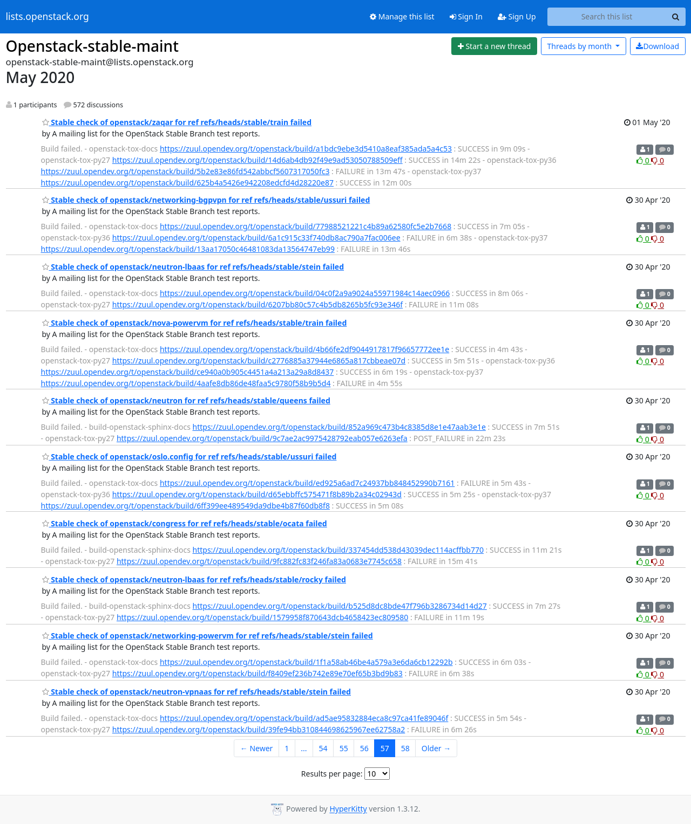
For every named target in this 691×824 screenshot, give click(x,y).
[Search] (676, 17)
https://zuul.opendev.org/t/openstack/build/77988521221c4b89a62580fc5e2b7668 (305, 226)
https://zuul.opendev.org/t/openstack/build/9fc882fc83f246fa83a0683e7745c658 (259, 561)
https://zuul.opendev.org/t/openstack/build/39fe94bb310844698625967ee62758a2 (258, 729)
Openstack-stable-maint (92, 46)
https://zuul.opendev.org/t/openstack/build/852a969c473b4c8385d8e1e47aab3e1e (339, 427)
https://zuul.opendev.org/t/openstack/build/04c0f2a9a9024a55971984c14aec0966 (305, 293)
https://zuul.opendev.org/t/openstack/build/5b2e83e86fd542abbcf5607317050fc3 (185, 171)
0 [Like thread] (643, 160)
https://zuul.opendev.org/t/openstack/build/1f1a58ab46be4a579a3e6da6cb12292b (306, 662)
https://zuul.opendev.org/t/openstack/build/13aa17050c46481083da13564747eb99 (188, 249)
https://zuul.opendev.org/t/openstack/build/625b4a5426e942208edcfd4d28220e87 (187, 182)
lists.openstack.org (47, 16)
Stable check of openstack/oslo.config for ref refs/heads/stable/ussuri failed (189, 456)
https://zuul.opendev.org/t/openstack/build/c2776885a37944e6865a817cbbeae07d (258, 360)
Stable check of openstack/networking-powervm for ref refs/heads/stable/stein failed (207, 635)
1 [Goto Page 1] (286, 748)
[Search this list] (607, 17)
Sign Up (517, 16)
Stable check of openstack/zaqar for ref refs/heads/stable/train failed (177, 122)
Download (657, 46)
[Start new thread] (494, 46)
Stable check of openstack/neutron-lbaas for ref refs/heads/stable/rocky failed (194, 579)
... (304, 748)
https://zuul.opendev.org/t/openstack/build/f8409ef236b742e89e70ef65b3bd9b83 (257, 673)
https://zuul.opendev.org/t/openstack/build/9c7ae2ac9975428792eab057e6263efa (262, 438)
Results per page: (332, 773)
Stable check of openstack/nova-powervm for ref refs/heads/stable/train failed (194, 323)
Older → (436, 748)
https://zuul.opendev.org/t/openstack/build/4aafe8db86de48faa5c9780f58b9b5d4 (186, 383)
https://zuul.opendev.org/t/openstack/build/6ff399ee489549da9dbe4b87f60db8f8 (185, 505)
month (580, 46)
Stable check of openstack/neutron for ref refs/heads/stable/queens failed (186, 400)
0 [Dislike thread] (657, 160)
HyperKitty (348, 809)
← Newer (256, 748)
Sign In (466, 16)
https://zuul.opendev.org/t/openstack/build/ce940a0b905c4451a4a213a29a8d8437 (187, 372)
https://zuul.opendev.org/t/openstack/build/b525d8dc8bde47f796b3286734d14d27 (340, 606)
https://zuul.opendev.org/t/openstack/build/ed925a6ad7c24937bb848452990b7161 (307, 483)
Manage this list (402, 16)
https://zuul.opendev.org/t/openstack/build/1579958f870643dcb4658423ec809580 (262, 617)
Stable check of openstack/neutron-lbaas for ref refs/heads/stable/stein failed (193, 267)
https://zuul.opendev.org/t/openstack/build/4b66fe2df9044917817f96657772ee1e (304, 349)
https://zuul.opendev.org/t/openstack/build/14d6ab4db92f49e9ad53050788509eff (257, 160)
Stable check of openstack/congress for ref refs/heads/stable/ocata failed (184, 523)
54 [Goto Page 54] (323, 748)
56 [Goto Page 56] (364, 748)
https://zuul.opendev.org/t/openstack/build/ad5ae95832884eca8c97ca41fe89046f (304, 718)
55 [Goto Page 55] (344, 748)
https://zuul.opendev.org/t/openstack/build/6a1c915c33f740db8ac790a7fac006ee (256, 237)
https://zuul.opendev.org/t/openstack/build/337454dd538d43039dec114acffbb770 (338, 550)
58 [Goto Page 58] (405, 748)
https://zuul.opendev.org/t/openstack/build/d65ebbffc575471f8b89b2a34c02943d (257, 494)
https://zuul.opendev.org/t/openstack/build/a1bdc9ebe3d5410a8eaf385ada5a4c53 (306, 148)
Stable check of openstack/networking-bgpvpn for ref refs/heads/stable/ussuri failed (206, 200)
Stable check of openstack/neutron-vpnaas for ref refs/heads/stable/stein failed (196, 691)
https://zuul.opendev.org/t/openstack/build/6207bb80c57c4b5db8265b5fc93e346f (257, 304)
